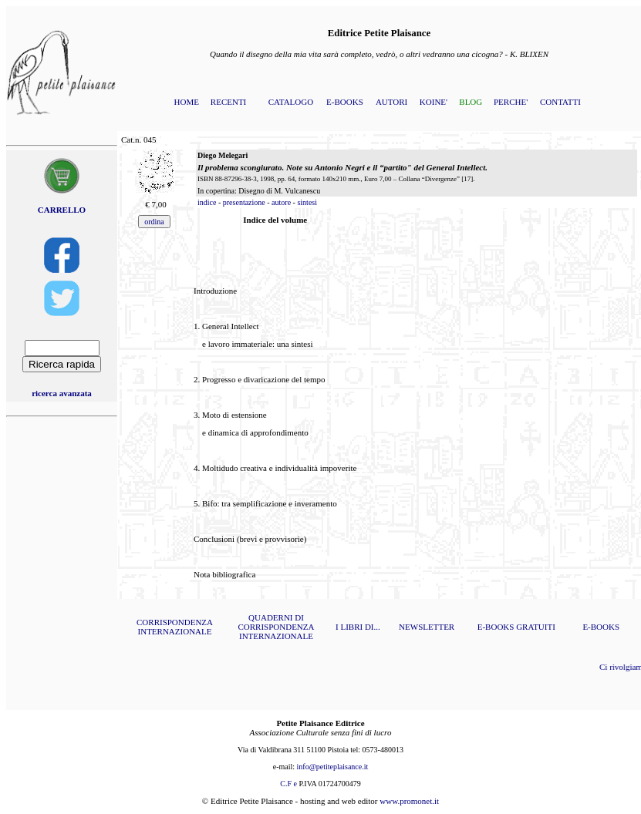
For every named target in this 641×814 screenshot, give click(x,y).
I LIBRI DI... (358, 626)
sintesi (307, 202)
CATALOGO (290, 101)
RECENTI (228, 101)
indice (206, 202)
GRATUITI (535, 626)
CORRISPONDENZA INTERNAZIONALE (175, 626)
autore (281, 202)
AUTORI (391, 101)
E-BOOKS (344, 101)
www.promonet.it (409, 801)
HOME (186, 101)
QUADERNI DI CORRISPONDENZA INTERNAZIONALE (276, 627)
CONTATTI (560, 101)
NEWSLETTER (426, 626)
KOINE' (433, 101)
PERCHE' (511, 101)
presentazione (244, 202)
